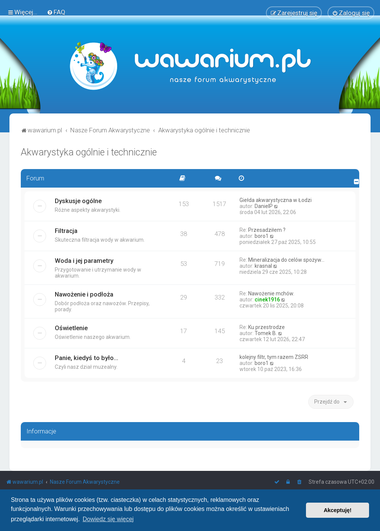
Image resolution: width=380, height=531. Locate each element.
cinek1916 (267, 300)
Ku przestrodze (266, 327)
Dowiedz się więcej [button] (108, 519)
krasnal (263, 266)
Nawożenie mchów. (271, 293)
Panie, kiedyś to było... (86, 358)
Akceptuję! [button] (338, 510)
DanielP (264, 206)
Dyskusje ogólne (78, 201)
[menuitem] (56, 12)
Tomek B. (266, 333)
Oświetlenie (71, 328)
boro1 (262, 236)
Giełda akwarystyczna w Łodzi (275, 200)
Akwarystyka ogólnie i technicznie (89, 152)
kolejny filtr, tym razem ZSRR (273, 357)
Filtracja (66, 230)
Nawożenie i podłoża (84, 294)
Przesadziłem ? (267, 230)
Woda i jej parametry (84, 260)
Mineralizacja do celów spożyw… (286, 260)
